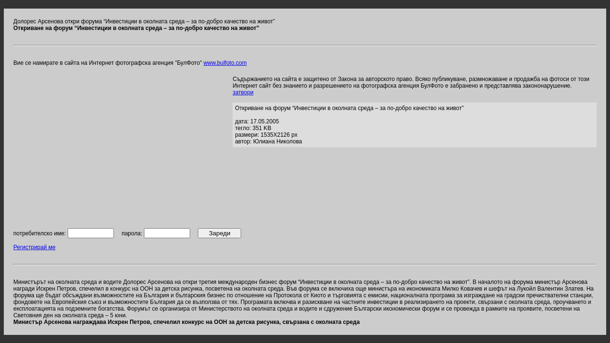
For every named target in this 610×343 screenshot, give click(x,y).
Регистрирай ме (34, 247)
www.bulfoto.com (225, 63)
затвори (243, 92)
